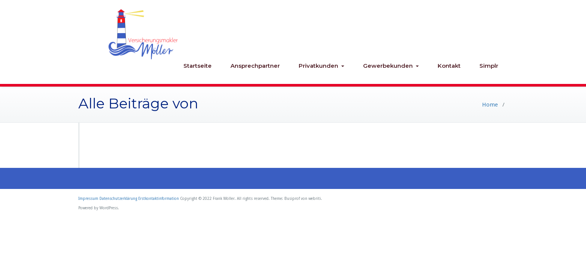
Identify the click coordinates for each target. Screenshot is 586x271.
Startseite (197, 65)
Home (490, 104)
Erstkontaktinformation (158, 198)
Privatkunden (321, 65)
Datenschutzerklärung (118, 198)
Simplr (488, 65)
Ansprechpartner (255, 65)
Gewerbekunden (391, 65)
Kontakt (449, 65)
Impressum (88, 198)
